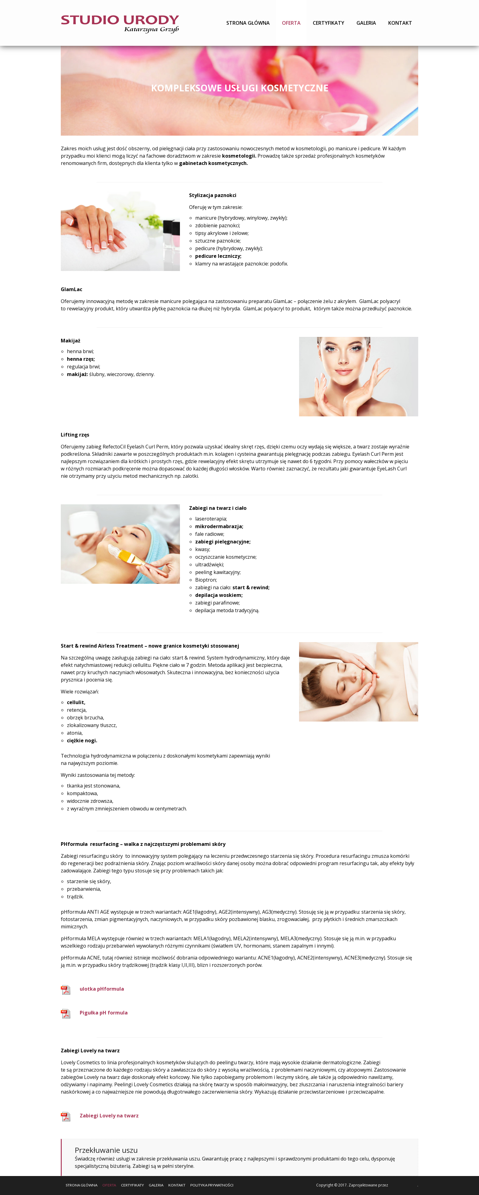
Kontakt (400, 23)
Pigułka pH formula (104, 1012)
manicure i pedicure (357, 148)
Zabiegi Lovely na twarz (109, 1115)
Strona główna (248, 23)
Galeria (366, 23)
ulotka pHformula (102, 988)
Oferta (291, 23)
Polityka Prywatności (211, 1185)
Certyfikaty (328, 23)
